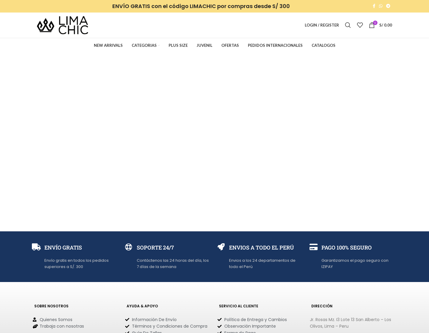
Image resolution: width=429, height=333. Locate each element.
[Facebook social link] (374, 6)
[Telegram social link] (388, 6)
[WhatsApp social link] (380, 6)
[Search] (348, 26)
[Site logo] (62, 25)
